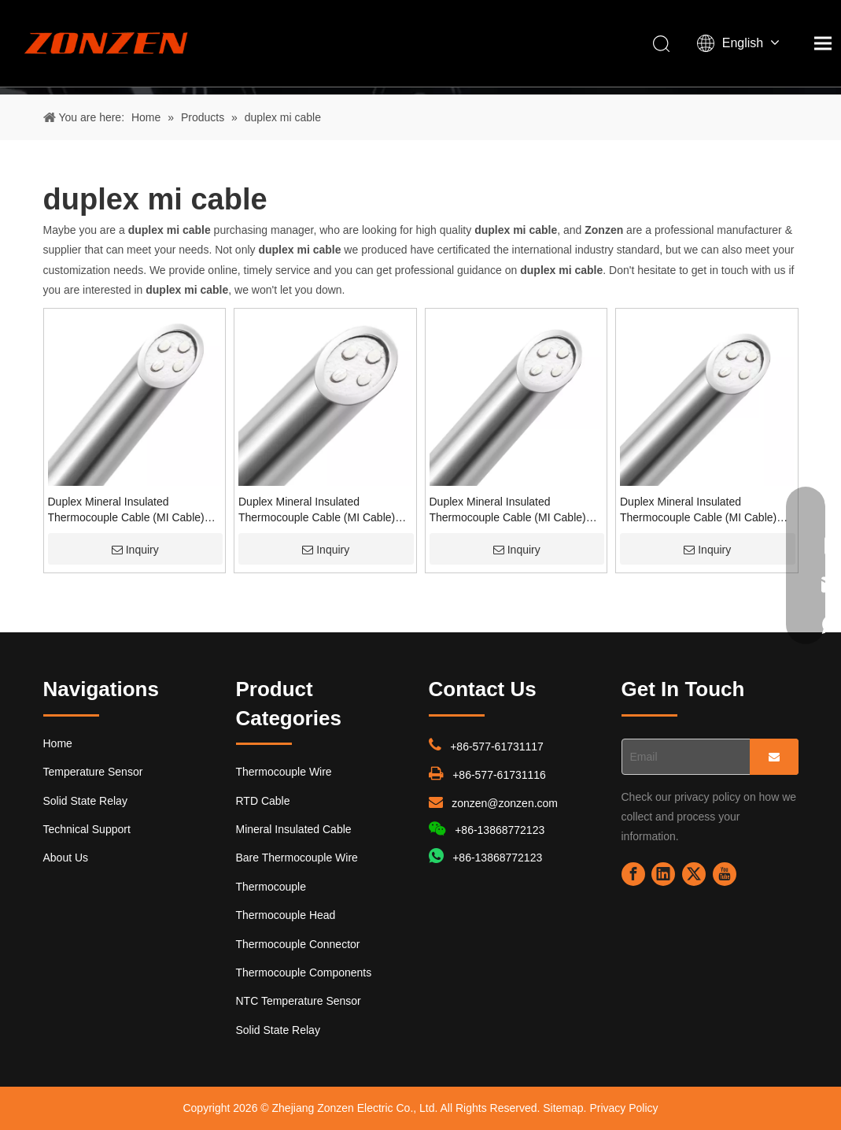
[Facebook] (633, 874)
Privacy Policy (623, 1108)
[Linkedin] (663, 874)
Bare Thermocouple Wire (297, 857)
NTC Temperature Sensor (298, 1001)
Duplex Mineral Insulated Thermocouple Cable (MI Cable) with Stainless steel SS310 (126, 510)
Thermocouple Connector (298, 944)
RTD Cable (263, 801)
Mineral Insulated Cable (294, 829)
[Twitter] (694, 874)
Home (57, 743)
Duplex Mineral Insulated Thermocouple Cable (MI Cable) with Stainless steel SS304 (316, 510)
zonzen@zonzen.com (505, 803)
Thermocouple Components (304, 972)
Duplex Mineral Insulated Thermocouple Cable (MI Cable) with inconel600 (698, 510)
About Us (66, 857)
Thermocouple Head (286, 915)
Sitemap (563, 1108)
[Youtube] (724, 874)
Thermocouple (271, 886)
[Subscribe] (774, 757)
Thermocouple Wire (284, 771)
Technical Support (87, 829)
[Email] (682, 756)
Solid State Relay (85, 801)
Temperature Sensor (93, 771)
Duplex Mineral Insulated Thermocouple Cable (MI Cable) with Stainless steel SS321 (508, 510)
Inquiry (135, 549)
